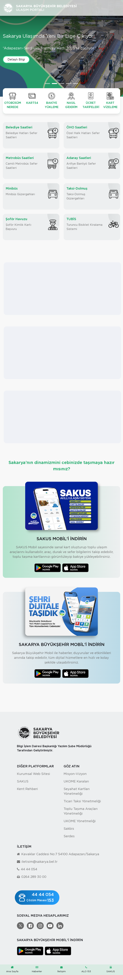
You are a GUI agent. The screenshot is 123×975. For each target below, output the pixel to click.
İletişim (61, 969)
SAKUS (110, 969)
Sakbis (69, 828)
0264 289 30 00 (33, 877)
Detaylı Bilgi (16, 61)
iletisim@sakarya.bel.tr (39, 861)
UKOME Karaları (76, 781)
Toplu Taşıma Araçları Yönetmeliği (81, 811)
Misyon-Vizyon (75, 774)
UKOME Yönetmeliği (80, 821)
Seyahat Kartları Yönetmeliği (77, 791)
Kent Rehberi (27, 789)
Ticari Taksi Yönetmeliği (82, 801)
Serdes (69, 836)
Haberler (37, 969)
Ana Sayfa (12, 969)
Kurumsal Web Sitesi (33, 774)
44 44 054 (29, 869)
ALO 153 (86, 969)
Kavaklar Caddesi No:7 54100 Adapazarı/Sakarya (60, 854)
